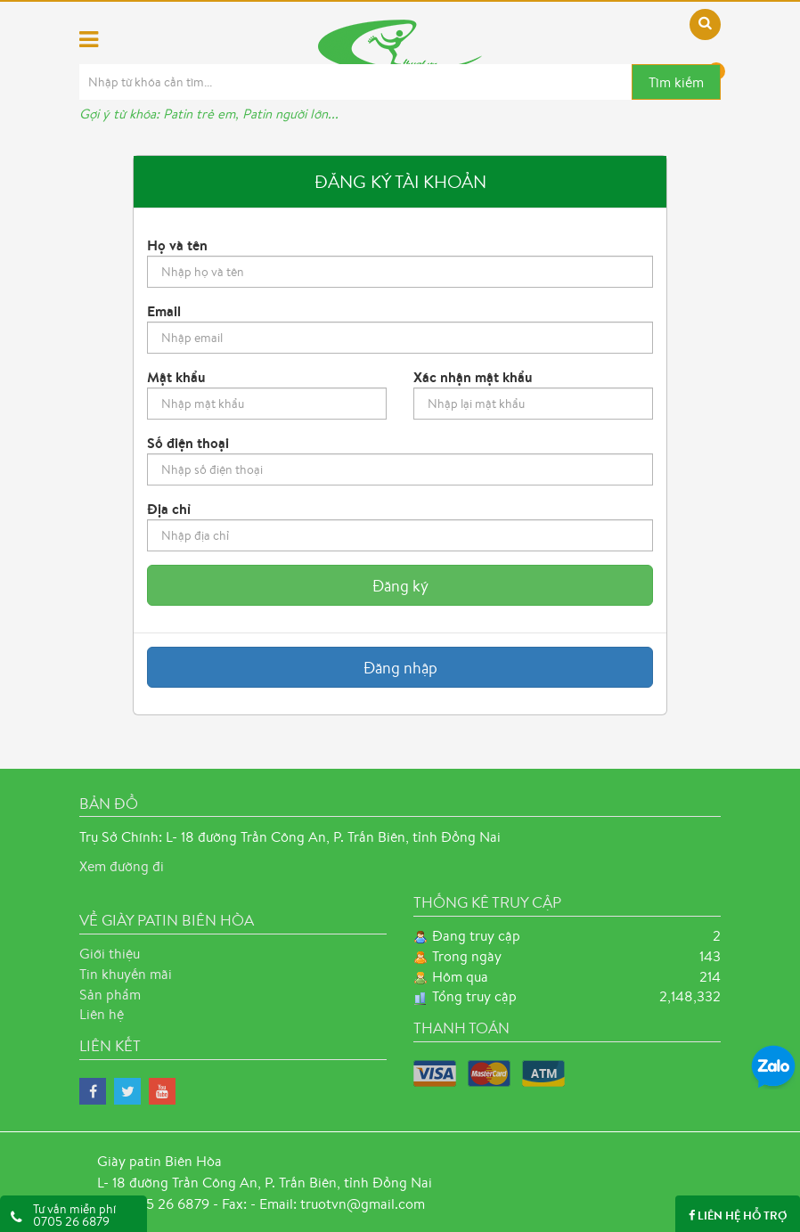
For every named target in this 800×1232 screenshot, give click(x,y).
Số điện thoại (188, 443)
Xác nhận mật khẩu (473, 377)
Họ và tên (177, 245)
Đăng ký (400, 585)
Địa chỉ (169, 508)
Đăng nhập (400, 667)
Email (164, 311)
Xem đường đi (121, 866)
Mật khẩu (176, 377)
